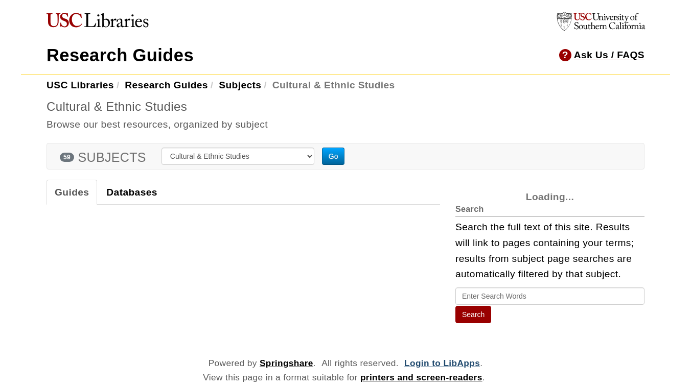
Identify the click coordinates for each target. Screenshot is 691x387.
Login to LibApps (442, 363)
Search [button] (473, 314)
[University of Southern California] (601, 27)
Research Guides (120, 55)
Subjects (240, 85)
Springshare (286, 363)
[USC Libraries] (98, 23)
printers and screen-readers (421, 377)
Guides (72, 192)
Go (333, 156)
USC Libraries (80, 85)
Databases (131, 192)
